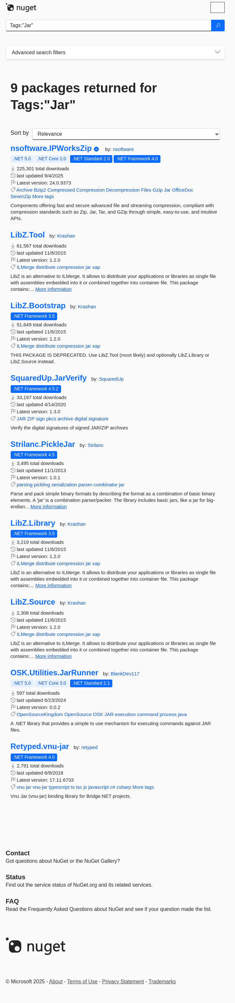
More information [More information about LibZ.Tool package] (53, 289)
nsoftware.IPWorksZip (51, 148)
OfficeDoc (182, 190)
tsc (79, 787)
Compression (90, 190)
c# (112, 787)
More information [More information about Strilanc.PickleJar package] (48, 506)
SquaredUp (111, 379)
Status (16, 877)
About (56, 981)
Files (146, 190)
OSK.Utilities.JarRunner (54, 672)
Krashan (66, 235)
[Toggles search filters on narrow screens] (217, 52)
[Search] (218, 25)
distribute (46, 267)
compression (70, 267)
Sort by (20, 133)
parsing (25, 484)
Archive (24, 190)
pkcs (51, 418)
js (85, 787)
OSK (98, 714)
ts (73, 787)
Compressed (61, 190)
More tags (43, 196)
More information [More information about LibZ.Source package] (53, 656)
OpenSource (77, 714)
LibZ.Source (33, 602)
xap (96, 267)
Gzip (158, 190)
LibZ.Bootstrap (38, 305)
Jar (167, 190)
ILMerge (26, 267)
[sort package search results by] (126, 134)
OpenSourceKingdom (40, 714)
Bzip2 (40, 190)
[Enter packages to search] (108, 25)
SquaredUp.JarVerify (49, 378)
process (168, 714)
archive (65, 418)
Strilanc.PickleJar (43, 444)
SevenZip (21, 196)
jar (88, 267)
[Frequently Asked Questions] (12, 901)
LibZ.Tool (28, 234)
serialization (64, 484)
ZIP (31, 418)
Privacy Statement (123, 981)
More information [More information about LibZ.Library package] (53, 585)
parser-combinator (98, 484)
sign (40, 418)
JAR (21, 418)
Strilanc (95, 445)
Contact (18, 853)
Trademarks (162, 981)
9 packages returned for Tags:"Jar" (84, 96)
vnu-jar (40, 787)
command (147, 714)
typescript (59, 787)
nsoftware (123, 149)
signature (98, 418)
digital (81, 418)
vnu (21, 787)
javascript (98, 787)
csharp (124, 787)
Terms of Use (82, 981)
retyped (89, 747)
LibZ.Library (33, 523)
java (182, 714)
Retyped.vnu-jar (40, 746)
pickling (42, 484)
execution (125, 714)
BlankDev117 (125, 673)
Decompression (123, 190)
